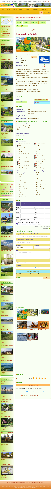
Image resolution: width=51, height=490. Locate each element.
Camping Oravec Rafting (6, 224)
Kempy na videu (6, 26)
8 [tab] (40, 55)
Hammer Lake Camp (5, 277)
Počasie (21, 9)
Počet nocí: (36, 245)
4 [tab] (32, 55)
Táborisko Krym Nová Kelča (6, 382)
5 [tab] (34, 55)
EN (45, 13)
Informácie (35, 9)
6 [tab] (36, 55)
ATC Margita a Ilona (5, 285)
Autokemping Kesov (5, 464)
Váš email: (18, 265)
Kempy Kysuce (37, 17)
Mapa (8, 9)
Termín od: (18, 245)
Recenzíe (14, 9)
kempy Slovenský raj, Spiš (7, 186)
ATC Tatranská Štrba (5, 416)
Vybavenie (26, 22)
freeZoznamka (5, 35)
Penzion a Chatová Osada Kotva (7, 346)
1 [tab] (25, 55)
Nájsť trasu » (34, 57)
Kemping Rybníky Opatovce (5, 449)
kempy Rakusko (33, 487)
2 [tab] (27, 55)
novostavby (33, 486)
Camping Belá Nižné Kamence (5, 43)
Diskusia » (46, 392)
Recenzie (24, 26)
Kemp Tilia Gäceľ (5, 122)
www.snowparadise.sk (41, 99)
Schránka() (44, 9)
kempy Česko (5, 31)
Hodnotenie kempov (7, 28)
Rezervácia (42, 22)
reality (10, 486)
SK (41, 13)
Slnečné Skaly (4, 137)
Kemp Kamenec (4, 315)
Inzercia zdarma (6, 33)
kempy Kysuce (5, 188)
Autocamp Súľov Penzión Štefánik (7, 167)
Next (49, 45)
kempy (11, 193)
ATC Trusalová (4, 106)
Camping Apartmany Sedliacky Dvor (6, 400)
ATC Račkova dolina (5, 264)
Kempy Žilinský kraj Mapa (22, 19)
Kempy (8, 482)
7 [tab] (38, 55)
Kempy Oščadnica (34, 30)
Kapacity (19, 22)
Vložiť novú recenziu (33, 385)
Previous (17, 45)
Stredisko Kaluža (5, 300)
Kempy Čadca (30, 17)
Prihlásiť (28, 9)
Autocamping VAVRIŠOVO (7, 432)
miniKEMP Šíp (4, 90)
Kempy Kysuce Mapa (34, 19)
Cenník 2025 (34, 22)
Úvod (2, 9)
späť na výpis (25, 29)
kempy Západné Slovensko (7, 188)
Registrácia (28, 482)
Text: (17, 250)
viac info (47, 1)
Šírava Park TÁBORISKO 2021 (6, 361)
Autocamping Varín (5, 59)
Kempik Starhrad (5, 74)
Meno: (17, 261)
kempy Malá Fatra (5, 191)
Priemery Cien (5, 30)
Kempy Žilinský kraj (20, 17)
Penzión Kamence (5, 329)
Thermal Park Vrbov (5, 211)
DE (49, 13)
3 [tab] (29, 55)
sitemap (33, 482)
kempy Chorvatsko (18, 487)
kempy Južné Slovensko (7, 184)
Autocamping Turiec (5, 151)
